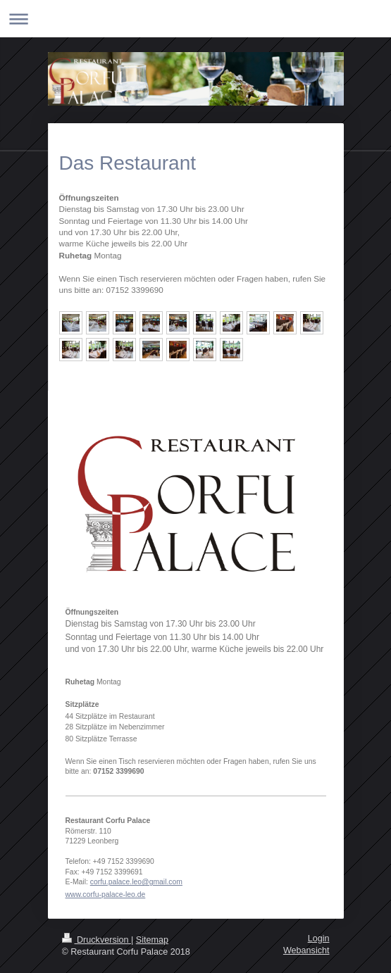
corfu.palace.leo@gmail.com (136, 882)
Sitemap (152, 940)
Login (319, 938)
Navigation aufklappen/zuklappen (195, 19)
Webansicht (306, 950)
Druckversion (96, 940)
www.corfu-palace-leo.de (106, 894)
